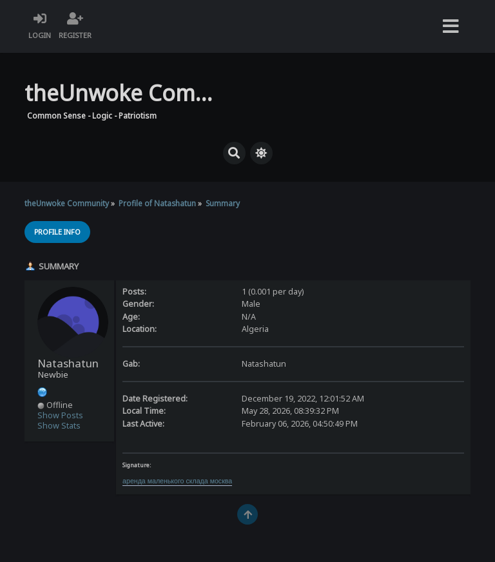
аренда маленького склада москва (177, 480)
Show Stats (59, 425)
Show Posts (60, 415)
